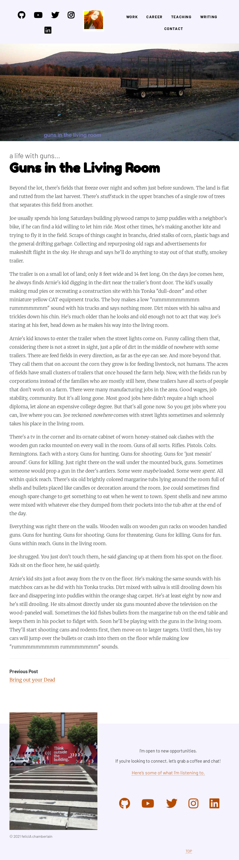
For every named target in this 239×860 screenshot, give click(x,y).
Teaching (181, 16)
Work (132, 16)
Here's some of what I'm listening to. (168, 772)
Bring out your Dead (32, 680)
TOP (189, 851)
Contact (173, 28)
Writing (208, 16)
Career (154, 16)
